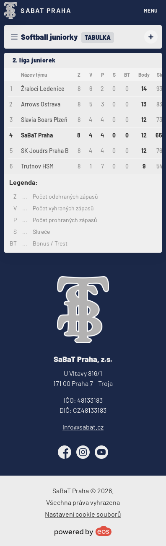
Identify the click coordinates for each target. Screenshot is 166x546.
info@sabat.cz (83, 427)
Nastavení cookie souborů (83, 514)
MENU (151, 10)
